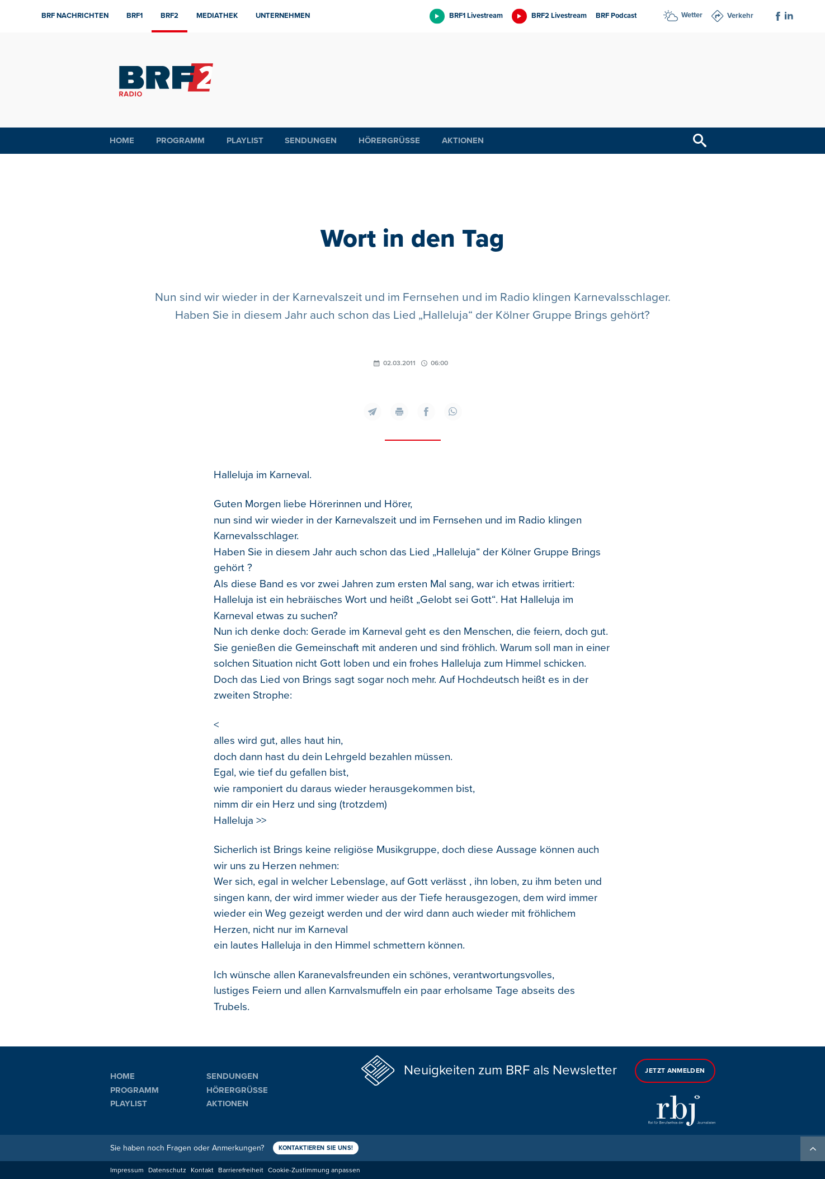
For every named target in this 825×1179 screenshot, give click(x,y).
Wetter (692, 15)
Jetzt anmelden (675, 1071)
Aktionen (463, 140)
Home (122, 140)
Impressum (127, 1170)
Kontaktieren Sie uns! (316, 1148)
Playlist (245, 140)
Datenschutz (167, 1170)
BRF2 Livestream (559, 15)
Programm (180, 140)
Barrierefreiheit (240, 1170)
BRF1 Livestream (476, 15)
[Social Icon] (778, 16)
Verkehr (740, 15)
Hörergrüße (389, 140)
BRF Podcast (616, 15)
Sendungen (311, 140)
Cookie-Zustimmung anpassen (314, 1170)
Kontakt (202, 1170)
